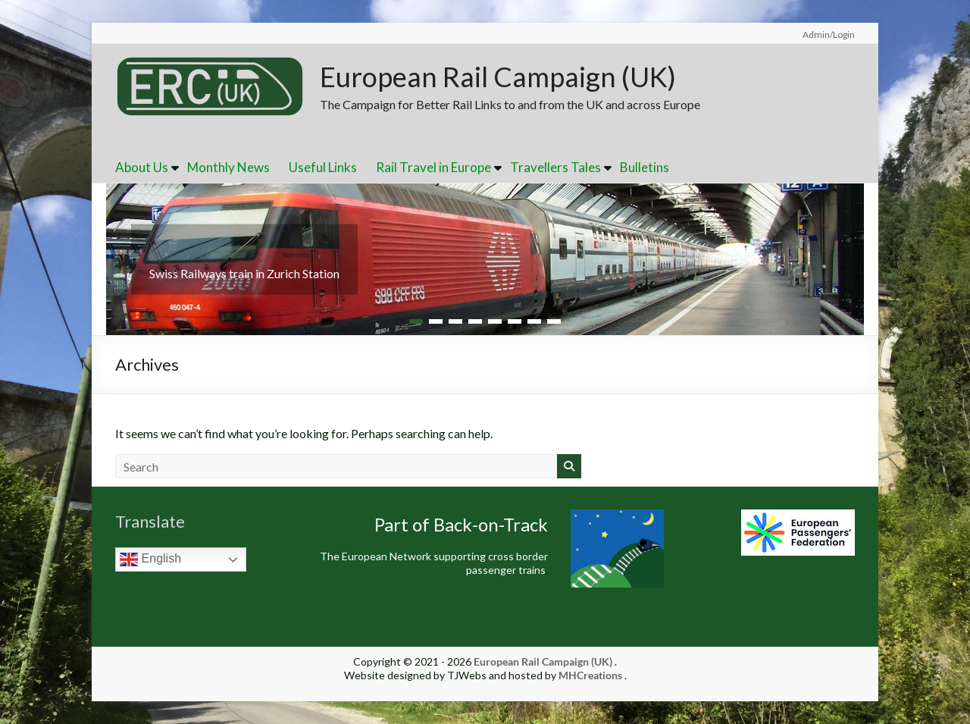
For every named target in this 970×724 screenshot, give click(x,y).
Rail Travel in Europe (433, 167)
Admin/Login (829, 34)
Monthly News (228, 167)
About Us (141, 167)
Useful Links (323, 167)
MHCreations (590, 675)
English (150, 559)
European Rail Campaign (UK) (498, 76)
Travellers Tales (555, 167)
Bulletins (644, 167)
